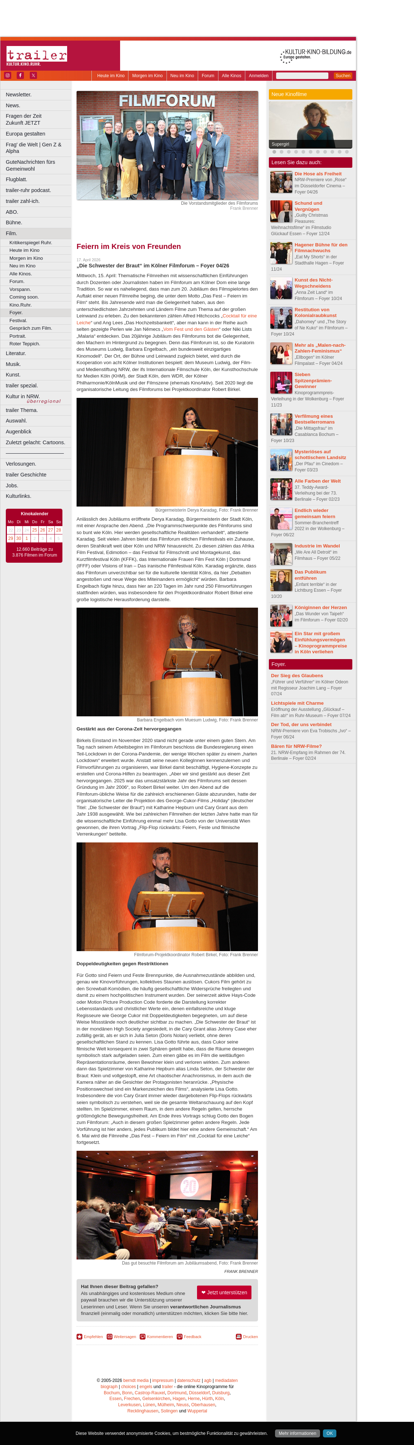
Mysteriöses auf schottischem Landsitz (320, 455)
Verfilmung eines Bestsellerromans (315, 419)
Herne (194, 1398)
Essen (116, 1398)
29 (10, 538)
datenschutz (189, 1380)
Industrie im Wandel (317, 546)
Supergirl (280, 144)
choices (128, 1386)
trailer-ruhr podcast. (28, 190)
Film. (11, 233)
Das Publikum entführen (310, 575)
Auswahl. (16, 421)
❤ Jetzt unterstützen (224, 1292)
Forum (208, 75)
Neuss (182, 1404)
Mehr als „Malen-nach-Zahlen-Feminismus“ (320, 348)
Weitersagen (125, 1336)
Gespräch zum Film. (30, 328)
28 (58, 530)
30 (18, 538)
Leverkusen (129, 1404)
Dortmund (176, 1392)
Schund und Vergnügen (308, 206)
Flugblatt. (16, 179)
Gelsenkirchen (156, 1398)
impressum (163, 1380)
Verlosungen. (21, 464)
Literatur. (16, 353)
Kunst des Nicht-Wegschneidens (314, 283)
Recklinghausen (142, 1410)
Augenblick (18, 431)
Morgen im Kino (147, 75)
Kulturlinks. (18, 496)
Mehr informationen (297, 1433)
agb (208, 1380)
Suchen (343, 75)
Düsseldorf (199, 1392)
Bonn (127, 1392)
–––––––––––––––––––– (35, 453)
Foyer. (16, 312)
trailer (167, 1386)
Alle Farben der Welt (318, 481)
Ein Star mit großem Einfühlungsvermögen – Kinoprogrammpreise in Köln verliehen (321, 642)
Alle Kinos (231, 75)
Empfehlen (93, 1336)
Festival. (18, 320)
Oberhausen (203, 1404)
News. (13, 105)
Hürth (207, 1398)
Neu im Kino (182, 75)
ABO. (12, 212)
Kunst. (13, 375)
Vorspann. (20, 289)
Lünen (149, 1404)
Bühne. (14, 222)
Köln (219, 1398)
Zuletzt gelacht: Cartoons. (35, 442)
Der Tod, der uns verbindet (301, 724)
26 (42, 530)
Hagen (179, 1398)
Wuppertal (197, 1410)
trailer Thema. (22, 410)
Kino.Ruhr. (20, 305)
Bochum (112, 1392)
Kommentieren (160, 1336)
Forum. (17, 281)
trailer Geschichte (26, 475)
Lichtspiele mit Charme (297, 703)
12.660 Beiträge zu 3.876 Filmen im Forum (34, 552)
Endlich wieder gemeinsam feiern (315, 513)
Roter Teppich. (24, 343)
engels (145, 1386)
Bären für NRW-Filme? (296, 746)
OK (330, 1433)
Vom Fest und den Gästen (191, 329)
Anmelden (259, 75)
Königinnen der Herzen (321, 607)
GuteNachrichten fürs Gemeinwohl (30, 165)
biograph (109, 1386)
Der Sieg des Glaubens (297, 675)
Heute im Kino (110, 75)
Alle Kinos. (20, 273)
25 (34, 530)
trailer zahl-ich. (23, 201)
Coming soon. (24, 297)
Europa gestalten (25, 134)
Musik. (13, 364)
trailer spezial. (22, 385)
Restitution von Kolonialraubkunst (316, 312)
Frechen (132, 1398)
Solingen (169, 1410)
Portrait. (17, 336)
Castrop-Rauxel (150, 1392)
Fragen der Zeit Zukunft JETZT (39, 119)
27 (50, 530)
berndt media (136, 1380)
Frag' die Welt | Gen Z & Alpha (33, 148)
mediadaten (226, 1380)
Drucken (250, 1336)
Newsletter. (19, 94)
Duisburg (221, 1392)
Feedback (192, 1336)
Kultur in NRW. (23, 396)
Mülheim (165, 1404)
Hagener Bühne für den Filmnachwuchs (321, 248)
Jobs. (12, 485)
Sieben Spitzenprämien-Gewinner (313, 381)
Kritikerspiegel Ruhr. (30, 242)
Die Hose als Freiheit (318, 173)
